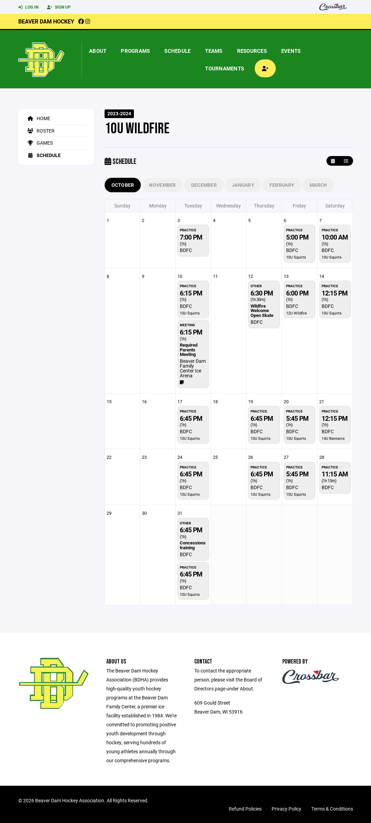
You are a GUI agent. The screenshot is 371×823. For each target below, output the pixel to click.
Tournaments (224, 68)
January (243, 185)
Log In (28, 7)
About (97, 50)
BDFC (186, 250)
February (282, 185)
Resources (252, 50)
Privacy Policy (286, 808)
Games (39, 142)
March (318, 185)
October (122, 185)
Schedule (177, 50)
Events (291, 50)
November (162, 185)
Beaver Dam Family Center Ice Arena (193, 368)
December (204, 185)
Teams (213, 50)
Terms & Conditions (332, 808)
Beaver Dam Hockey (46, 21)
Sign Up (59, 7)
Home (37, 118)
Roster (40, 130)
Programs (135, 50)
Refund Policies (245, 808)
